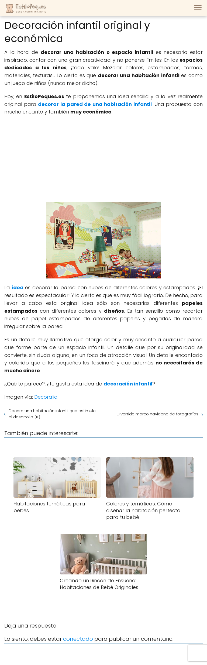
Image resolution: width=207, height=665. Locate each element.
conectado (78, 639)
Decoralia (46, 397)
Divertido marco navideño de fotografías (157, 414)
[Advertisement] (103, 159)
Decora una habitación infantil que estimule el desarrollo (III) (52, 414)
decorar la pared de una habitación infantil (95, 104)
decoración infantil (128, 383)
